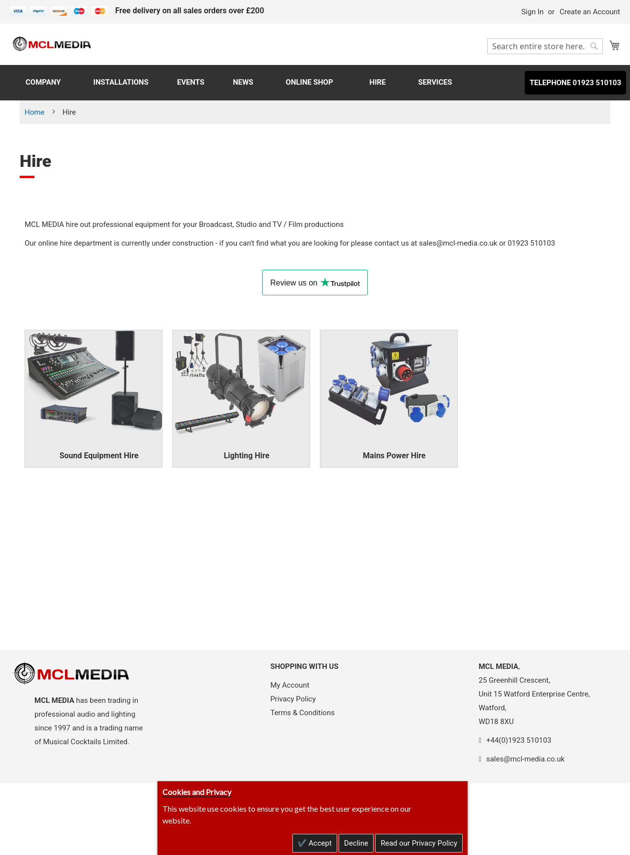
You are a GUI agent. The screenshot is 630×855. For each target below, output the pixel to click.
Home (35, 112)
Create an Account (590, 11)
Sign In (532, 11)
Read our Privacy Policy (418, 843)
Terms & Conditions (302, 712)
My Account (289, 685)
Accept (319, 843)
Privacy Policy (292, 699)
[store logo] (52, 43)
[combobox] (545, 46)
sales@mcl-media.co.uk (458, 243)
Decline (356, 843)
